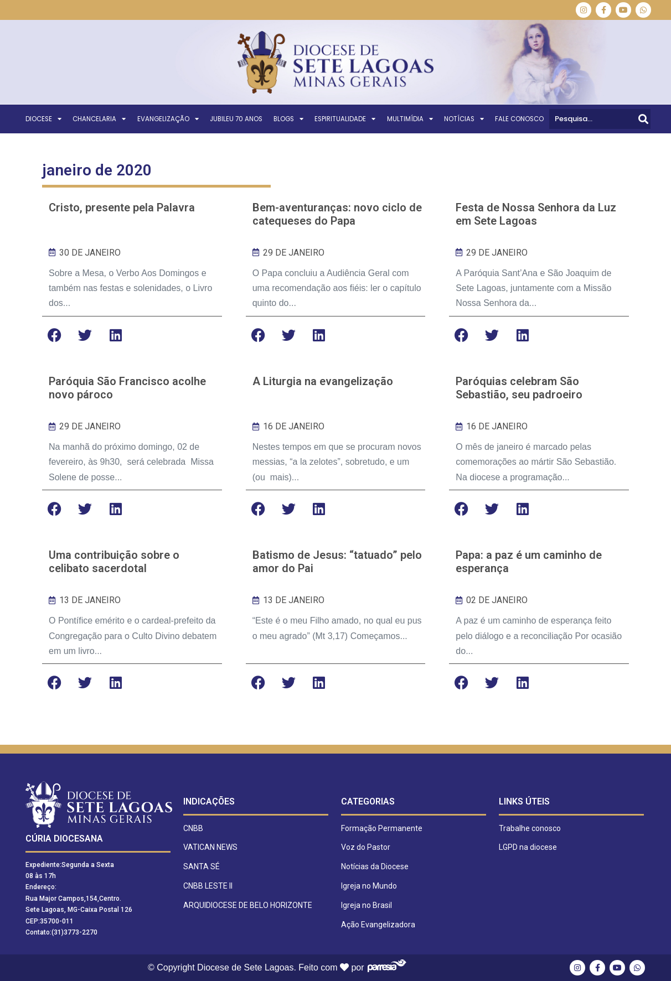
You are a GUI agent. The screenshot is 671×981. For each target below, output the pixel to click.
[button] (54, 335)
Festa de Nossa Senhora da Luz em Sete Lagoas (536, 214)
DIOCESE (43, 119)
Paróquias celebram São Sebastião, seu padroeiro (519, 388)
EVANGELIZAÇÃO (168, 119)
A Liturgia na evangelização (322, 381)
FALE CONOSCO (519, 119)
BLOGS (288, 119)
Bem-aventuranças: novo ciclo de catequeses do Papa (337, 214)
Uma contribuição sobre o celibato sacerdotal (114, 561)
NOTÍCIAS (464, 119)
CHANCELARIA (99, 119)
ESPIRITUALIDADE (344, 119)
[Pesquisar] (643, 119)
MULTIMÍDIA (410, 119)
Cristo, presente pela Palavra (122, 207)
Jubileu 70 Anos (236, 119)
